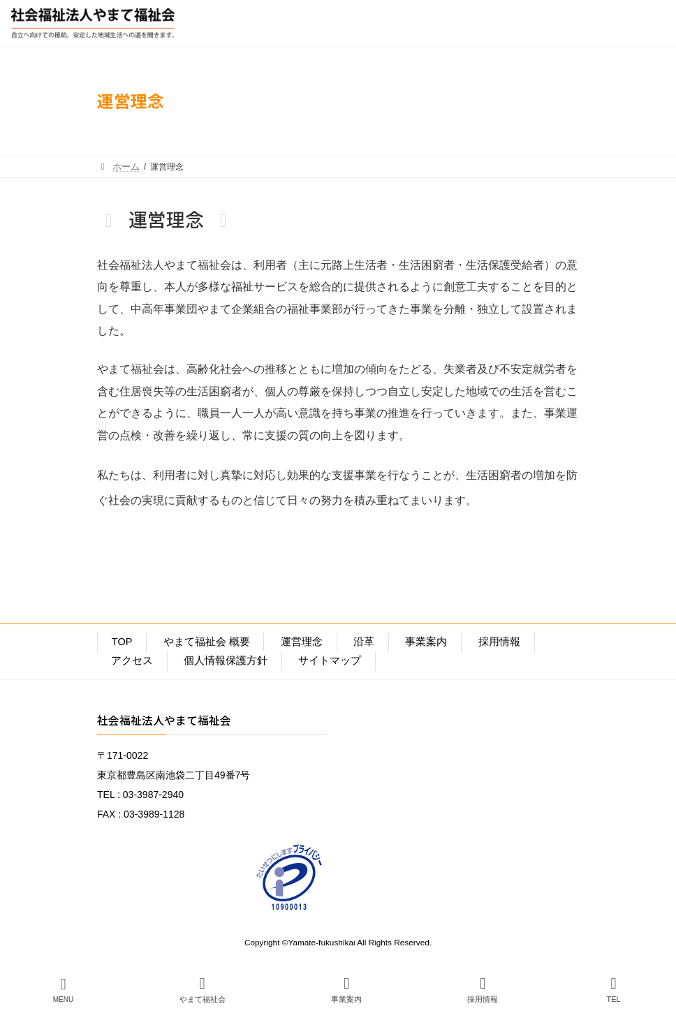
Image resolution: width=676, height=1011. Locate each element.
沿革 (363, 641)
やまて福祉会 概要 (206, 641)
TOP (122, 641)
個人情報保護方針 (225, 660)
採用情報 (499, 641)
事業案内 (426, 641)
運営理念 (302, 641)
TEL (614, 989)
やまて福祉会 (202, 989)
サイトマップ (329, 660)
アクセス (132, 660)
